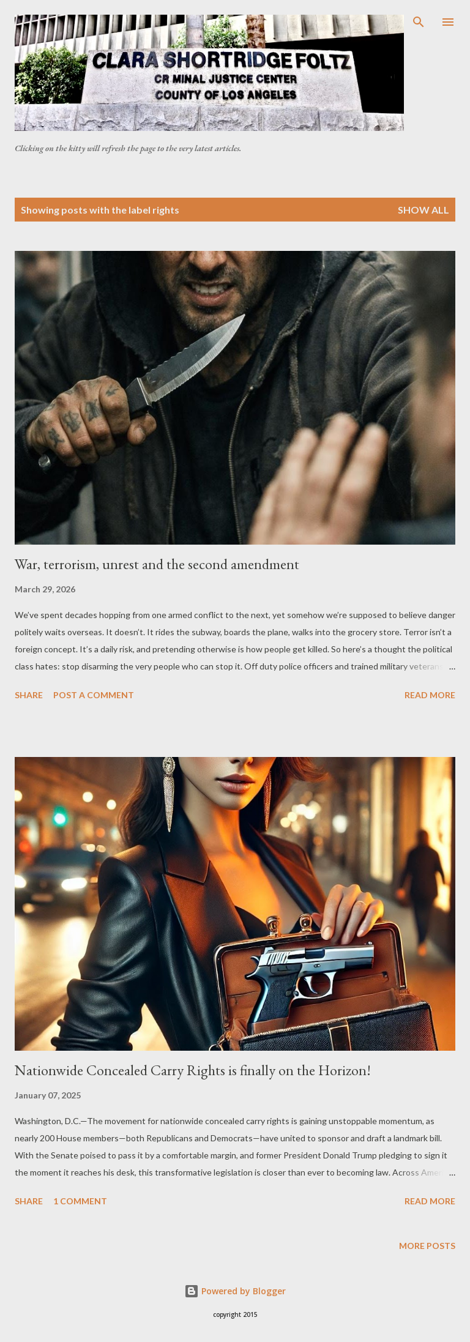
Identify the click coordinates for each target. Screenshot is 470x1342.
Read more (430, 695)
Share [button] (29, 695)
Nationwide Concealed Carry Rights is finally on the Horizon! (193, 1070)
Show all (423, 209)
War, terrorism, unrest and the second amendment (157, 563)
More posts (427, 1245)
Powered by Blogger (235, 1291)
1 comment (80, 1201)
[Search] (418, 22)
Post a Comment (93, 695)
